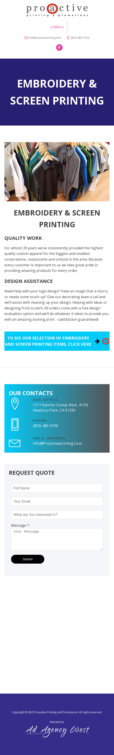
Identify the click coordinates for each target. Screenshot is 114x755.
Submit (28, 559)
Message (18, 525)
